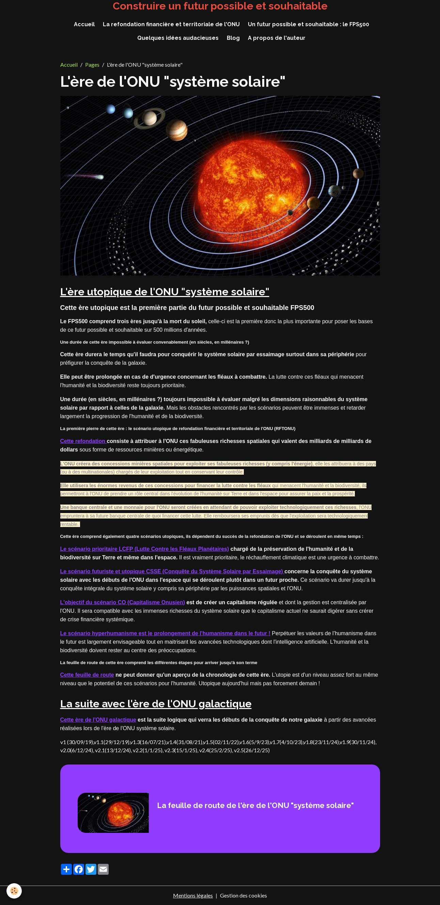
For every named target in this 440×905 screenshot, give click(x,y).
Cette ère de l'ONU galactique (98, 720)
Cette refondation (83, 441)
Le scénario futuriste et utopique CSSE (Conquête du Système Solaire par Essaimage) (172, 571)
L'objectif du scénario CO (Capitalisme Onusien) (122, 602)
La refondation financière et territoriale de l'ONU (171, 24)
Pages (92, 64)
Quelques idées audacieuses (178, 38)
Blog (233, 38)
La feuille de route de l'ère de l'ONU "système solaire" (255, 805)
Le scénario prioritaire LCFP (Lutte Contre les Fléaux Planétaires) (144, 549)
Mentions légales (193, 895)
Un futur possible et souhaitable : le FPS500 (308, 24)
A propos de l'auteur (276, 38)
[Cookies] (14, 891)
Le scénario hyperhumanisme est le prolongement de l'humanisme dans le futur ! (165, 633)
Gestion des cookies (243, 895)
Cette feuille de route (87, 675)
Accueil (84, 24)
